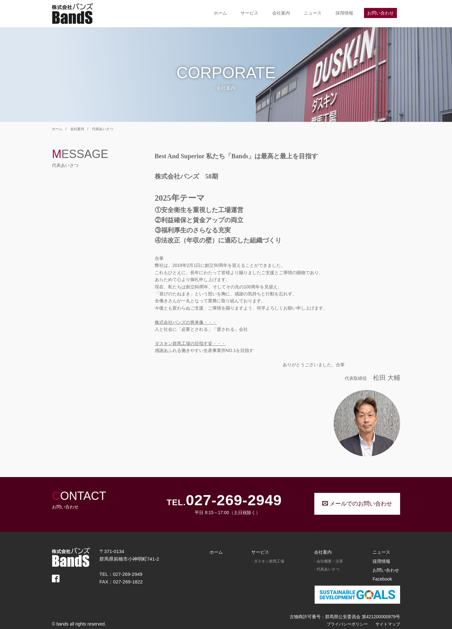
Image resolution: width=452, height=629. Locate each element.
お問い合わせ (380, 13)
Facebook (382, 579)
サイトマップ (387, 624)
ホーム (220, 13)
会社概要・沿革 (330, 561)
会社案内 (281, 13)
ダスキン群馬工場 (269, 561)
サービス (249, 13)
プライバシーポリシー (347, 624)
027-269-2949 (234, 500)
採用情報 (344, 13)
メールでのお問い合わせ (357, 503)
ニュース (313, 13)
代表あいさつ (102, 129)
